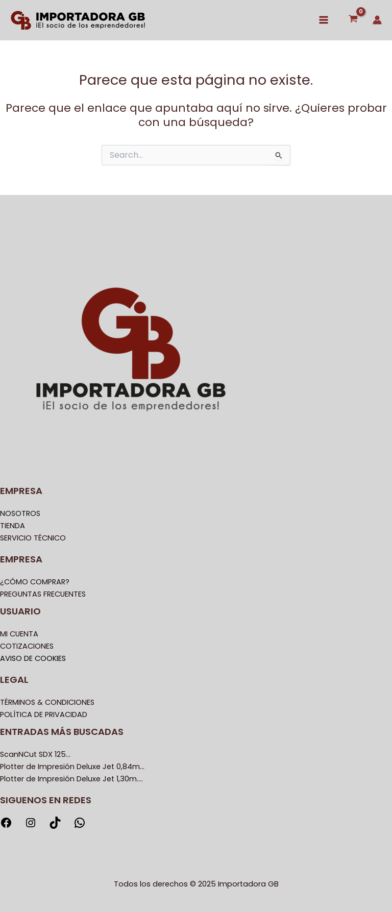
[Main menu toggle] (323, 20)
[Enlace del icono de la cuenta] (377, 19)
